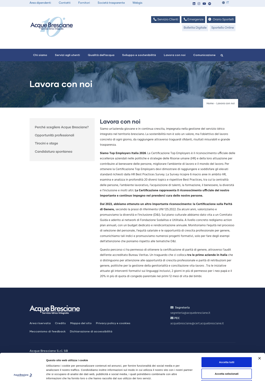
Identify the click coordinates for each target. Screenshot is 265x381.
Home (210, 103)
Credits (60, 323)
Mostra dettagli (185, 374)
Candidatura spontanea (53, 151)
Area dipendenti (40, 2)
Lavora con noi (174, 55)
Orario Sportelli (221, 19)
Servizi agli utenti (67, 55)
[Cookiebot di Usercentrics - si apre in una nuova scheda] (22, 374)
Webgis (137, 2)
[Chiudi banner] (259, 331)
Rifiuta (227, 357)
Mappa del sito (81, 323)
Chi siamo (40, 55)
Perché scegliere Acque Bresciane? (62, 127)
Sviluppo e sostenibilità (139, 55)
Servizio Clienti (165, 19)
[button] (194, 4)
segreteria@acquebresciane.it (190, 313)
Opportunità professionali (54, 135)
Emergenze (193, 19)
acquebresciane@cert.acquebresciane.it (197, 323)
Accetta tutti (226, 334)
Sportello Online (222, 27)
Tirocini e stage (46, 143)
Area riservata (40, 323)
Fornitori (84, 2)
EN (228, 7)
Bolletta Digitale (195, 27)
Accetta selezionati (226, 346)
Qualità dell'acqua (101, 55)
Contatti (65, 2)
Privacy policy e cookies (113, 323)
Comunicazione (204, 55)
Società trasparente (111, 2)
